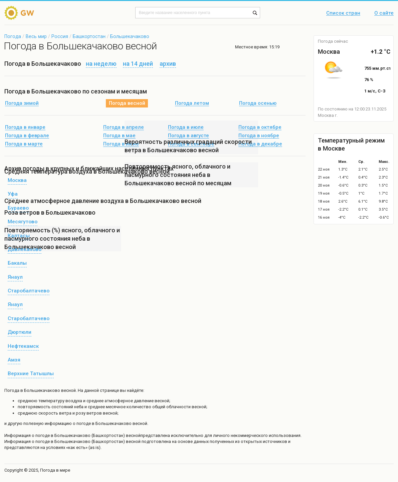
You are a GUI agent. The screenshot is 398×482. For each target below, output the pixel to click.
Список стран (343, 13)
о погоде (41, 435)
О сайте (384, 13)
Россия (59, 36)
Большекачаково (129, 36)
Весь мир (36, 36)
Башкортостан (89, 36)
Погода (12, 36)
